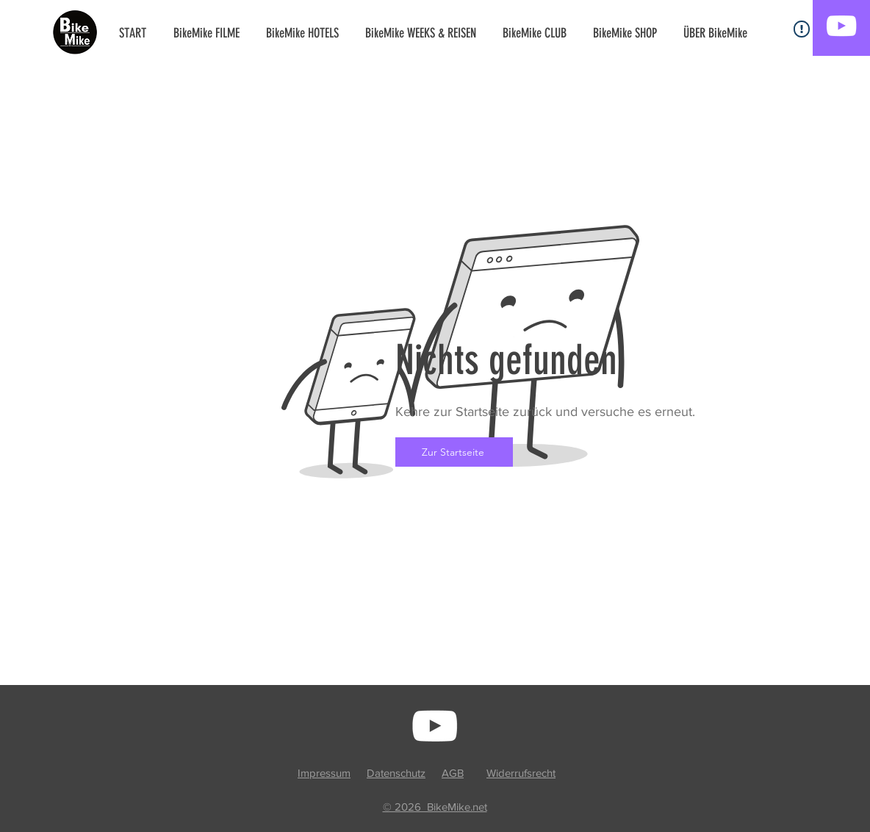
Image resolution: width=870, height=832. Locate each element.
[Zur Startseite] (454, 452)
